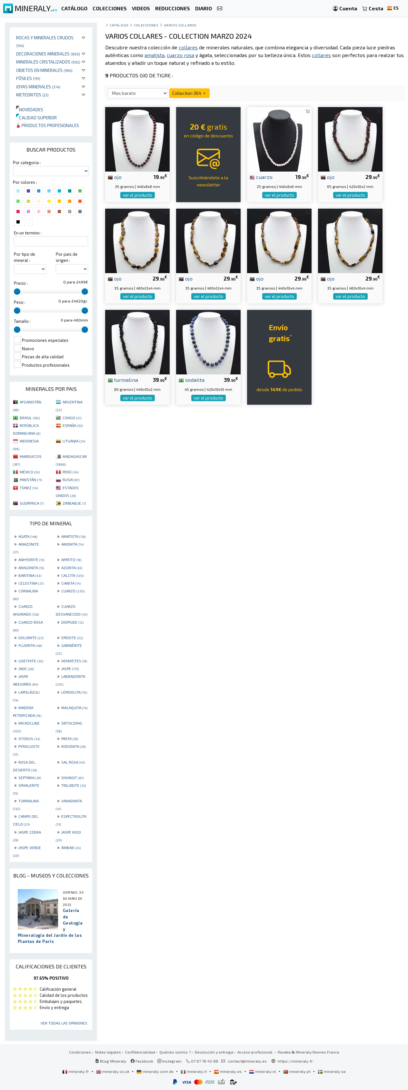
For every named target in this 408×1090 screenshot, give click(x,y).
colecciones (146, 25)
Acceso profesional (255, 1052)
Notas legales (108, 1052)
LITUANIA (74, 441)
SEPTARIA (29, 777)
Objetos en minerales (44, 70)
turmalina (123, 379)
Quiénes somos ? (175, 1052)
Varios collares (180, 25)
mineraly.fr (76, 1071)
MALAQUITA (74, 707)
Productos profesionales (47, 125)
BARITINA (29, 575)
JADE (26, 668)
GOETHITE (30, 661)
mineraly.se (332, 1071)
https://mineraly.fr (295, 1061)
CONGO (72, 417)
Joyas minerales (38, 86)
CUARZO (73, 591)
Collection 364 (189, 93)
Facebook (142, 1061)
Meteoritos (32, 94)
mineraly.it (194, 1071)
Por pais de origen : (66, 257)
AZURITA (71, 567)
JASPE (70, 668)
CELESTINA (31, 583)
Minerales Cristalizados (48, 61)
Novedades (29, 109)
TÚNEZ (29, 487)
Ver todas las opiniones (64, 1023)
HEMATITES (74, 661)
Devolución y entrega (214, 1052)
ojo (115, 176)
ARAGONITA (31, 567)
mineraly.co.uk (113, 1071)
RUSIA (71, 479)
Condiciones (80, 1052)
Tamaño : (22, 321)
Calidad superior (36, 117)
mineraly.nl (263, 1071)
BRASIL (30, 417)
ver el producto (137, 195)
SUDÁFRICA (32, 503)
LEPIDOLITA (74, 692)
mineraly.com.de (155, 1071)
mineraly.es (228, 1071)
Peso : (19, 302)
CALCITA (72, 575)
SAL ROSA (73, 762)
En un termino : (28, 232)
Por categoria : (27, 162)
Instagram (169, 1061)
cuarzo (261, 176)
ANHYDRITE (31, 559)
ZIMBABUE (74, 503)
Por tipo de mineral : (24, 257)
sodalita (191, 379)
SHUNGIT (72, 777)
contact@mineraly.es (247, 1061)
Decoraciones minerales (48, 53)
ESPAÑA (73, 425)
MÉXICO (30, 472)
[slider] (17, 291)
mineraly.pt (297, 1071)
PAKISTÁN (31, 479)
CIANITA (71, 583)
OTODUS (29, 738)
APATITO (71, 559)
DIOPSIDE (72, 622)
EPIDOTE (72, 637)
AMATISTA (73, 536)
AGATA (27, 536)
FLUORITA (30, 645)
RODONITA (73, 746)
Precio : (21, 283)
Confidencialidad (140, 1052)
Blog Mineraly (110, 1061)
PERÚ (70, 472)
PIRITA (69, 738)
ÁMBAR (71, 847)
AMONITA (72, 544)
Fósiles (28, 78)
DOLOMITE (31, 637)
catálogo (119, 25)
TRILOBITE (73, 785)
